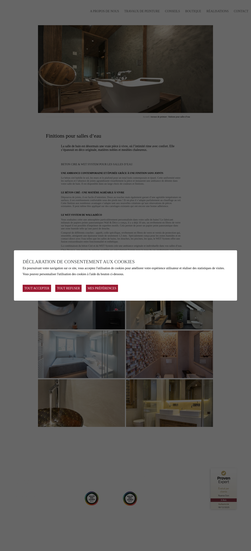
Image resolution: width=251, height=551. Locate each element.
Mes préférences (102, 288)
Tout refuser (68, 288)
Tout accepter (36, 288)
